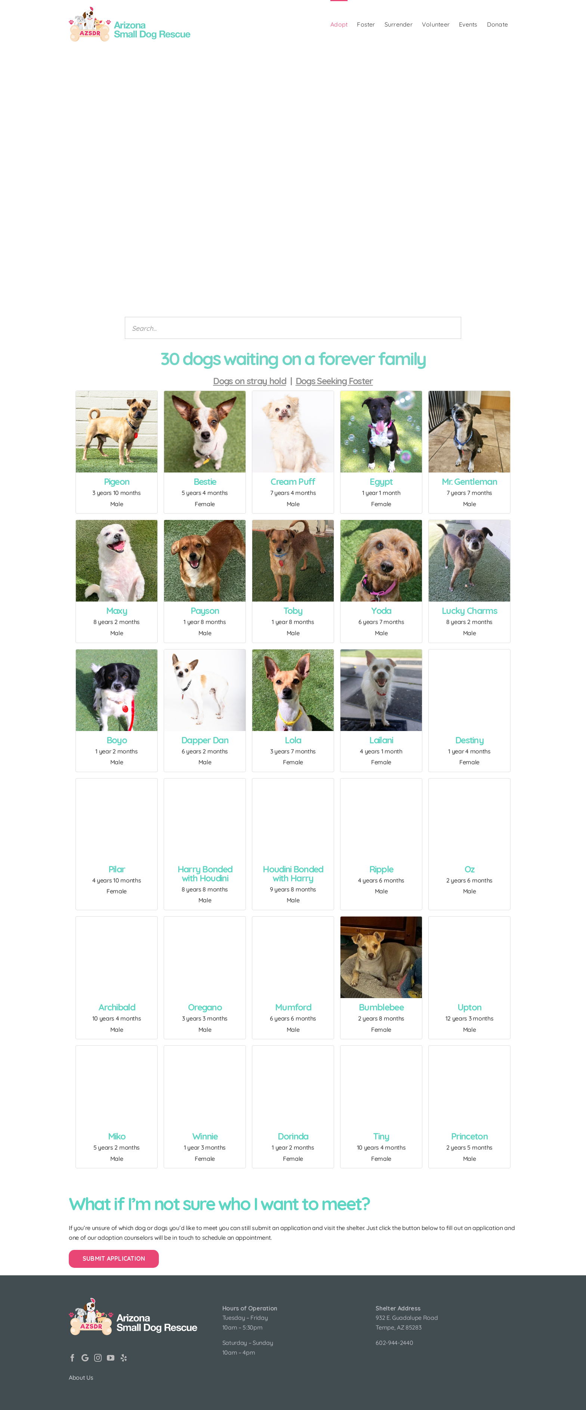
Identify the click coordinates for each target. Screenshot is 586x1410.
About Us (81, 1377)
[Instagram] (98, 1358)
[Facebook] (72, 1358)
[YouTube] (110, 1358)
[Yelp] (123, 1358)
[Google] (85, 1358)
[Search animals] (293, 328)
